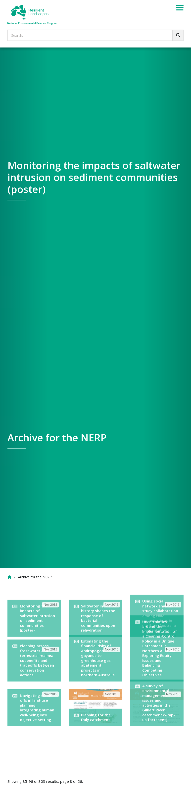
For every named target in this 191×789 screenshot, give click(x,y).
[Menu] (180, 8)
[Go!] (178, 35)
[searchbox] (95, 35)
